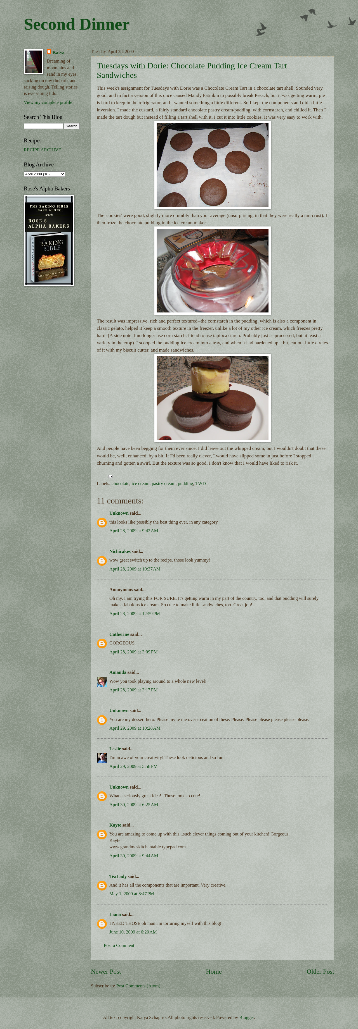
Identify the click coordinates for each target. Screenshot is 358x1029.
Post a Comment (119, 945)
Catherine (119, 634)
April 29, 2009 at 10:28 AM (135, 728)
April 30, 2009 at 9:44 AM (133, 855)
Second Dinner (76, 24)
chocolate (120, 483)
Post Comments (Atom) (138, 986)
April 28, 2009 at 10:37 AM (135, 569)
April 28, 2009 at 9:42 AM (133, 530)
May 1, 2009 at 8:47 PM (131, 893)
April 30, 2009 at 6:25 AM (133, 804)
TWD (200, 483)
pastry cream (164, 483)
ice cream (141, 483)
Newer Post (106, 971)
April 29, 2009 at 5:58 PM (133, 766)
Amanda (117, 672)
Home (214, 971)
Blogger (246, 1017)
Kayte (115, 825)
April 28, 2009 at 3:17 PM (133, 690)
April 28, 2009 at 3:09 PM (133, 652)
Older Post (320, 971)
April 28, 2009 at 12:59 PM (134, 613)
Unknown (119, 513)
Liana (115, 914)
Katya (58, 52)
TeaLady (118, 876)
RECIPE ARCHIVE (42, 149)
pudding (185, 483)
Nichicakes (120, 551)
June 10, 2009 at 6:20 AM (133, 932)
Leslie (115, 748)
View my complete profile (48, 102)
